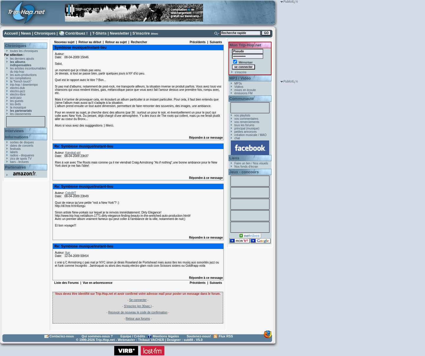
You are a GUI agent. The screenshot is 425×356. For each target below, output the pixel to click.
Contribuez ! (76, 33)
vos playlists (242, 115)
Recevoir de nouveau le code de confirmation (138, 312)
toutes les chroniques (24, 51)
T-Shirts (99, 33)
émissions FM (243, 93)
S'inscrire (141, 33)
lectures (23, 162)
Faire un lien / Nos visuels (251, 163)
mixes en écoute (245, 90)
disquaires (27, 155)
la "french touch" (21, 81)
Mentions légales (166, 336)
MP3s (238, 83)
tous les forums (244, 125)
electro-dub (17, 88)
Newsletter (119, 33)
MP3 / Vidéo (240, 78)
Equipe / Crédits (132, 336)
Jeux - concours (244, 172)
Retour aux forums (138, 318)
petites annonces (245, 131)
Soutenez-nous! (199, 336)
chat (237, 138)
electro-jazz (17, 91)
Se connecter (138, 300)
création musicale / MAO (250, 135)
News (26, 33)
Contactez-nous (62, 336)
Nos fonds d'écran (246, 166)
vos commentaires (246, 118)
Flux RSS (226, 336)
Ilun (67, 252)
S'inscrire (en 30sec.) (138, 306)
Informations (16, 137)
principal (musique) (246, 128)
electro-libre (17, 94)
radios (14, 155)
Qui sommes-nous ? (97, 336)
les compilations (20, 78)
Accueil (11, 33)
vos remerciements (246, 122)
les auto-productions (23, 75)
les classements (20, 114)
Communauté (241, 98)
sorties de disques (22, 142)
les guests (16, 101)
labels (14, 152)
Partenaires (15, 167)
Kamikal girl (73, 152)
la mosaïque (18, 107)
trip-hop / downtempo (24, 84)
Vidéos (238, 86)
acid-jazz (16, 97)
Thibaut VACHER (151, 340)
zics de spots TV (21, 158)
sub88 (188, 340)
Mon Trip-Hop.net (245, 45)
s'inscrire (240, 72)
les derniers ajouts (22, 58)
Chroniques (44, 33)
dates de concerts (21, 145)
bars (13, 162)
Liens (234, 158)
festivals (15, 149)
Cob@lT (70, 193)
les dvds (15, 104)
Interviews (14, 131)
